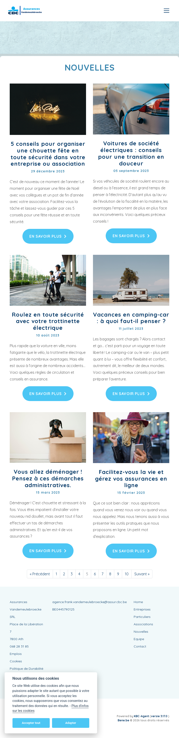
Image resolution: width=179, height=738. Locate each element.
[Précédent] (40, 574)
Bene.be (123, 720)
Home (138, 602)
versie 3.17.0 (159, 716)
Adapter (70, 723)
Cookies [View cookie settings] (16, 661)
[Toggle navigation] (166, 10)
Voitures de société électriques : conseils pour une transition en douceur (131, 153)
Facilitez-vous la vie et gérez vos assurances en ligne (131, 478)
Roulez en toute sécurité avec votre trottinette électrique (48, 321)
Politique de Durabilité (26, 668)
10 (127, 574)
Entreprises (142, 609)
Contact (140, 646)
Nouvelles (141, 631)
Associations (143, 624)
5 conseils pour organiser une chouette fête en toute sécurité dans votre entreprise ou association (48, 153)
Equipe (139, 639)
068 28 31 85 (19, 646)
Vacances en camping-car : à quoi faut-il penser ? (131, 318)
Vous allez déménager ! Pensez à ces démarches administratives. (48, 478)
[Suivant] (141, 574)
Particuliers (142, 617)
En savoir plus (48, 236)
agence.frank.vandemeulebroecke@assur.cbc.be (89, 602)
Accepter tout (31, 723)
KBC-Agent (141, 716)
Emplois (16, 654)
